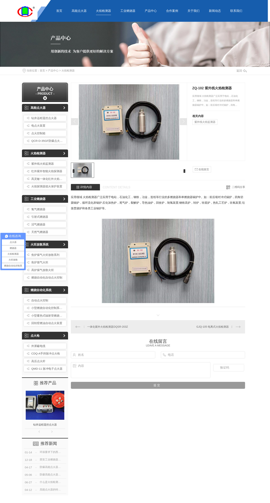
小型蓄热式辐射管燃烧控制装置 (47, 315)
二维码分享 (238, 186)
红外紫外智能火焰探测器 (46, 171)
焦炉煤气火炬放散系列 (45, 254)
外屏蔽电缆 (38, 346)
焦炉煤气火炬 (39, 262)
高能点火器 (79, 10)
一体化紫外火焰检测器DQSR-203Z (107, 326)
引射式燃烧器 (39, 216)
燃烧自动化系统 (38, 290)
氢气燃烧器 (38, 209)
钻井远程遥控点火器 (44, 118)
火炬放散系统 (37, 244)
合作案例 (172, 10)
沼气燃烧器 (38, 224)
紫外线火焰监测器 (42, 163)
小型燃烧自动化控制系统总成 (47, 307)
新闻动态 (215, 10)
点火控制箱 (38, 133)
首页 (59, 10)
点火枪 (32, 335)
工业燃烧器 (127, 10)
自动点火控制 (39, 300)
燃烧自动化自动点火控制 (46, 277)
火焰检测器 (103, 10)
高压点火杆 (38, 361)
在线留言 (202, 169)
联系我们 (236, 10)
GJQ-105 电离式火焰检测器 (212, 326)
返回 (241, 70)
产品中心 (151, 10)
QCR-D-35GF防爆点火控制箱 (47, 140)
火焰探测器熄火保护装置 (46, 186)
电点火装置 (38, 125)
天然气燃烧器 (39, 231)
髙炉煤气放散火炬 (42, 270)
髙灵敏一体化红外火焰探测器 (47, 178)
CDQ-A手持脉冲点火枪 (45, 353)
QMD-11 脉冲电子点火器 (46, 368)
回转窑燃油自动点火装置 (46, 323)
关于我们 (194, 10)
